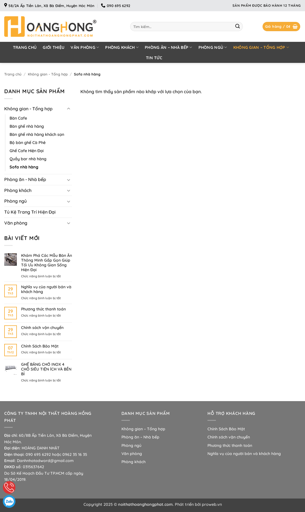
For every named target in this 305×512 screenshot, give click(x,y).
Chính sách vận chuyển (42, 327)
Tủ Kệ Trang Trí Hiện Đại (30, 212)
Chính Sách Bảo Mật (39, 346)
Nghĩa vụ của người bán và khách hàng (46, 289)
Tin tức (154, 57)
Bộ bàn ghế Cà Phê (28, 142)
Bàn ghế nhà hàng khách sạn (37, 134)
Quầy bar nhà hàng (28, 158)
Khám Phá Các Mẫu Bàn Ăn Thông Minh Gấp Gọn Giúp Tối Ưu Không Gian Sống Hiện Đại (46, 262)
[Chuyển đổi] (68, 109)
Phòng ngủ (212, 47)
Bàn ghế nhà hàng (27, 126)
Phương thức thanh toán (43, 309)
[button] (282, 26)
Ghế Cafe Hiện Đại (27, 150)
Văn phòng (85, 47)
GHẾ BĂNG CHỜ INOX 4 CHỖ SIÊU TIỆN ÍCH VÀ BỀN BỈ (46, 369)
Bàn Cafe (18, 118)
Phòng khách (122, 47)
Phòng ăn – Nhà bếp (168, 47)
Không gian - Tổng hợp (48, 74)
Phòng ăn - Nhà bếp (25, 179)
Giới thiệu (53, 47)
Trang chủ (25, 47)
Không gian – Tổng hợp (261, 47)
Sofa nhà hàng (24, 167)
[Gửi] (237, 26)
